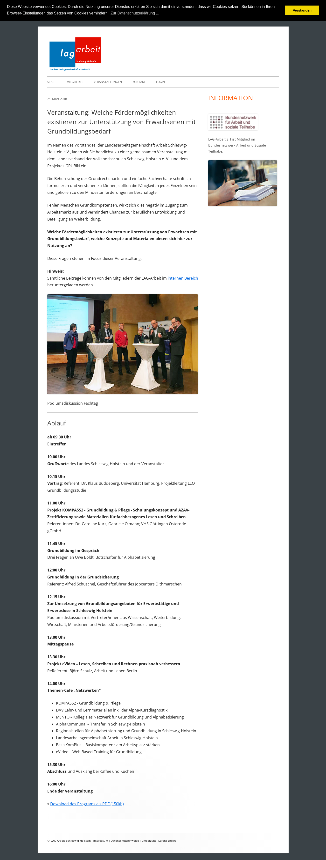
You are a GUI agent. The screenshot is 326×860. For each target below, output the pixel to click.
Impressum (100, 840)
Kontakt (139, 82)
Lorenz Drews (167, 840)
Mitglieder (75, 82)
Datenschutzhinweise (125, 840)
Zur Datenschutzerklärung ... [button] (135, 13)
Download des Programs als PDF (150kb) (87, 803)
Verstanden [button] (302, 10)
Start (51, 82)
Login (160, 82)
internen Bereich (183, 278)
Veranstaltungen (108, 82)
